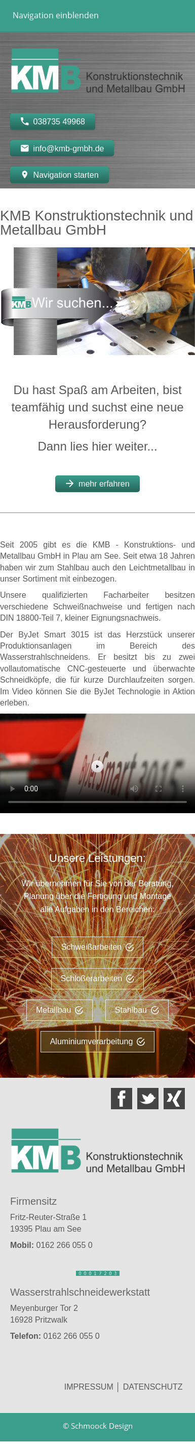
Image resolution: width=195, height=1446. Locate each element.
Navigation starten (59, 174)
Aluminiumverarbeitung (97, 1041)
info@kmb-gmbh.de (62, 148)
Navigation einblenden (56, 15)
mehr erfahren (97, 483)
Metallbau (59, 1010)
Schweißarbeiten (97, 947)
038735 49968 (52, 121)
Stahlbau (137, 1010)
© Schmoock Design (98, 1426)
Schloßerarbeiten (98, 978)
